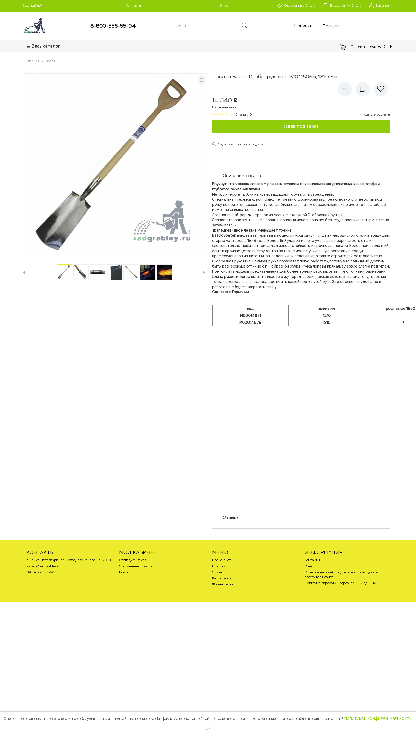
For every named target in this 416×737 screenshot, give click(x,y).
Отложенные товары (135, 566)
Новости (218, 566)
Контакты (133, 5)
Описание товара (242, 175)
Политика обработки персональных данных (340, 583)
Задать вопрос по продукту (240, 144)
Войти (124, 572)
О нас (223, 5)
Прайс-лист (221, 560)
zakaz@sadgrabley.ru (43, 566)
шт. (296, 5)
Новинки (303, 26)
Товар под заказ (301, 126)
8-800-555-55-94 (113, 26)
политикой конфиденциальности (378, 718)
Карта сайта (222, 578)
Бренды (331, 26)
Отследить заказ (132, 560)
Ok (208, 728)
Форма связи (222, 584)
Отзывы (231, 517)
